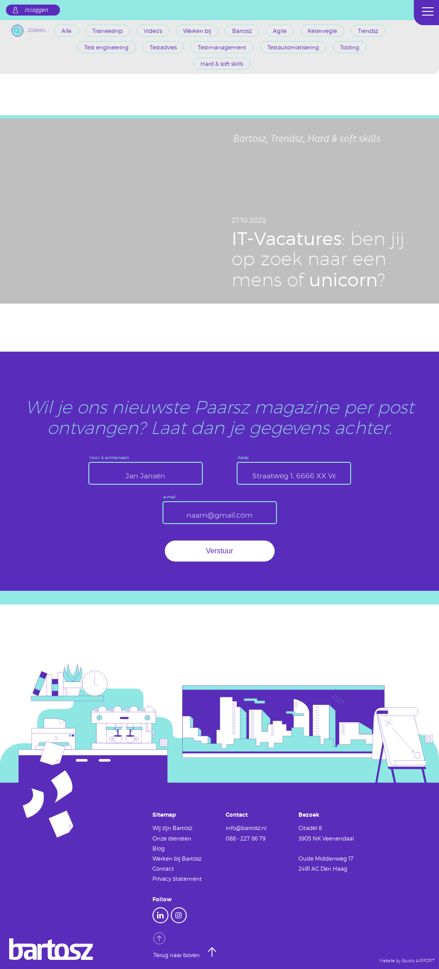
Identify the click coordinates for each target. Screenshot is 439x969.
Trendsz (368, 30)
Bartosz (242, 30)
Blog (158, 848)
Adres (243, 458)
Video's (153, 30)
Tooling (349, 47)
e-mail (169, 497)
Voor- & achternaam (109, 458)
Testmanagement (222, 47)
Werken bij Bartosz (176, 858)
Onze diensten (171, 838)
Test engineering (106, 47)
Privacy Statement (177, 878)
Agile (280, 30)
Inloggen (37, 10)
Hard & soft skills (222, 63)
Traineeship (107, 30)
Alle (66, 30)
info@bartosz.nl (246, 827)
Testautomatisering (293, 47)
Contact (163, 868)
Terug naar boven (177, 945)
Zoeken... (30, 31)
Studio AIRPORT (418, 960)
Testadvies (163, 47)
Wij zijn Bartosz (172, 827)
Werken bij (197, 30)
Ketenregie (322, 30)
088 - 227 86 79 (246, 838)
